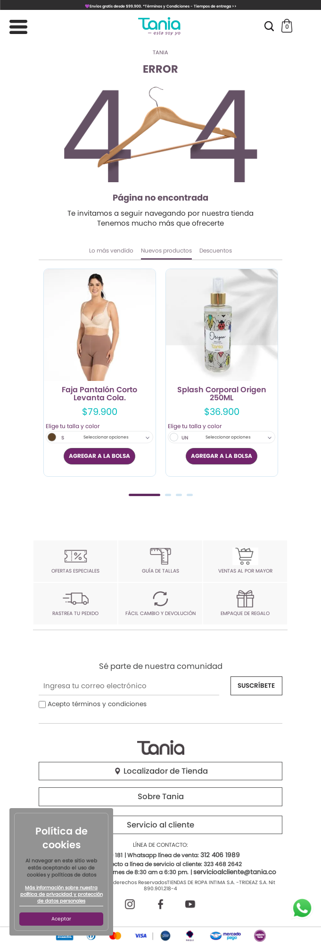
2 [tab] (168, 495)
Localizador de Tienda (161, 771)
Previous (49, 380)
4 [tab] (190, 495)
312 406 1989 (220, 855)
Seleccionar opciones (106, 437)
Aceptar (61, 918)
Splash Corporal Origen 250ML (221, 394)
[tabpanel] (100, 373)
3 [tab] (179, 495)
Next (271, 380)
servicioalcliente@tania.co (234, 872)
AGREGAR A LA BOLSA (99, 456)
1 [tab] (144, 495)
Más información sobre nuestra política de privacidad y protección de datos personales (61, 894)
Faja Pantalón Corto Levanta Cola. (99, 394)
